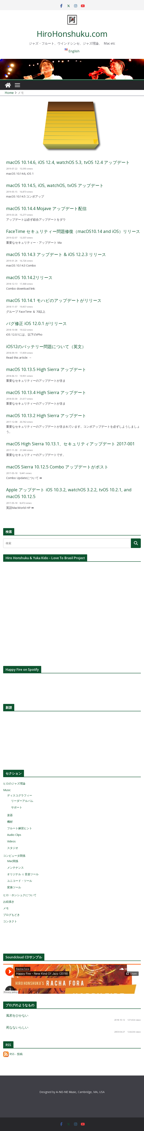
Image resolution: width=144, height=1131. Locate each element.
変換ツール (14, 887)
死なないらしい (17, 1027)
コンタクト (10, 921)
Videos (11, 841)
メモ (6, 908)
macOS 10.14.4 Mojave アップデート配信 (46, 208)
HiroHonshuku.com (72, 33)
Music (7, 790)
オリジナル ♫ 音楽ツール (23, 874)
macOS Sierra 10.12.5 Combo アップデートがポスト (57, 467)
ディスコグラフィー (19, 795)
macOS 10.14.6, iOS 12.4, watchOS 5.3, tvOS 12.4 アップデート (68, 162)
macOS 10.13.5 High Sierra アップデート (46, 369)
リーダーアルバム (22, 801)
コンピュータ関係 (14, 855)
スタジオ (12, 848)
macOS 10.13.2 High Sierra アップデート (46, 415)
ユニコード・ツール (19, 881)
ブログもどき (11, 915)
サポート (16, 807)
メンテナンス (15, 867)
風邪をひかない (17, 1015)
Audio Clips (14, 835)
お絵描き (8, 901)
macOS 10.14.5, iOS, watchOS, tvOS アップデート (55, 185)
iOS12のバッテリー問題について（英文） (46, 346)
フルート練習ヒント (19, 828)
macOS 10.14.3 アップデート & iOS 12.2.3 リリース (56, 254)
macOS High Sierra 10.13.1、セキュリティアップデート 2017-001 (70, 444)
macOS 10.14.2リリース (29, 277)
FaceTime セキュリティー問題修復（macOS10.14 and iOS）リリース (73, 231)
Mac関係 (12, 861)
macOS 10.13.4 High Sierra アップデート (46, 392)
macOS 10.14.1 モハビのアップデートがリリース (54, 300)
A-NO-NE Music (66, 1092)
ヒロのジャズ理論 (14, 783)
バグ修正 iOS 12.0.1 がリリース (36, 323)
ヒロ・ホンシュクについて (19, 895)
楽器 (10, 815)
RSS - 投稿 (13, 1054)
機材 (10, 821)
